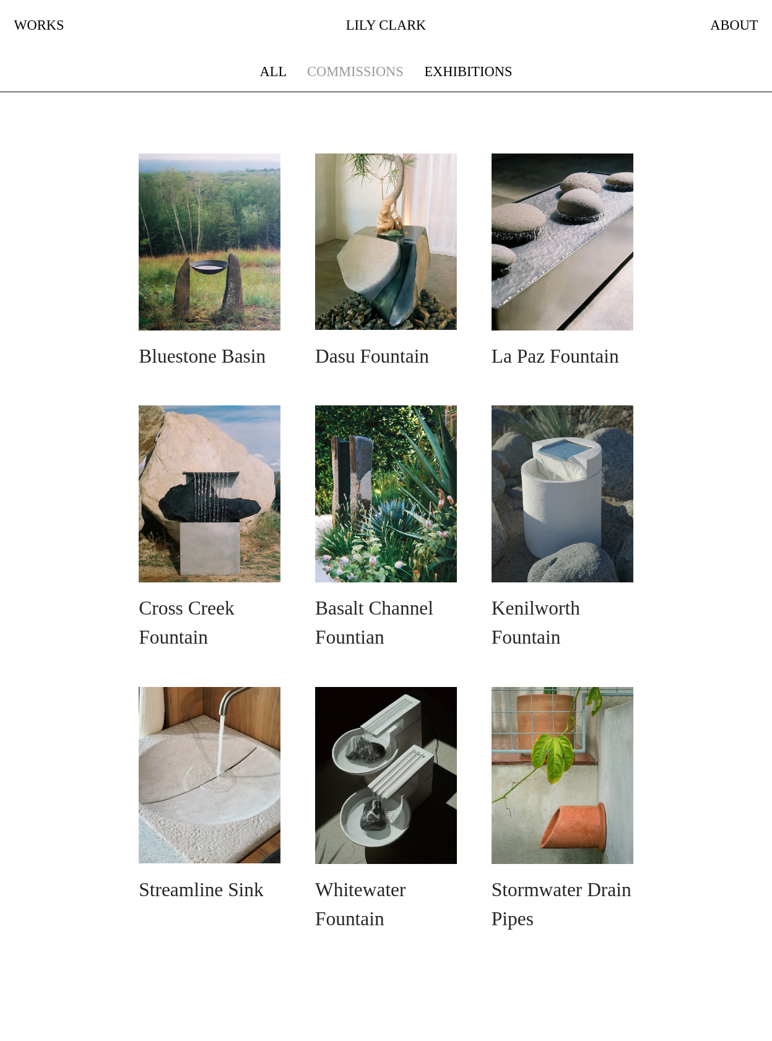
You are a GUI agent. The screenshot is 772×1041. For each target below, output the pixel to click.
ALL (273, 71)
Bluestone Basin (202, 356)
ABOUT (734, 25)
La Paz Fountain (555, 356)
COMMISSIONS (355, 71)
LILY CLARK (386, 25)
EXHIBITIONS (468, 71)
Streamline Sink (201, 890)
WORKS (39, 25)
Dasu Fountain (372, 356)
